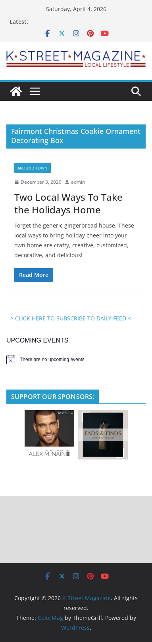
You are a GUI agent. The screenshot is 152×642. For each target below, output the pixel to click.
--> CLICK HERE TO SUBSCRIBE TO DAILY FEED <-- (70, 318)
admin (78, 182)
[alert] (76, 359)
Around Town (32, 168)
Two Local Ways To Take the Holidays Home (68, 203)
